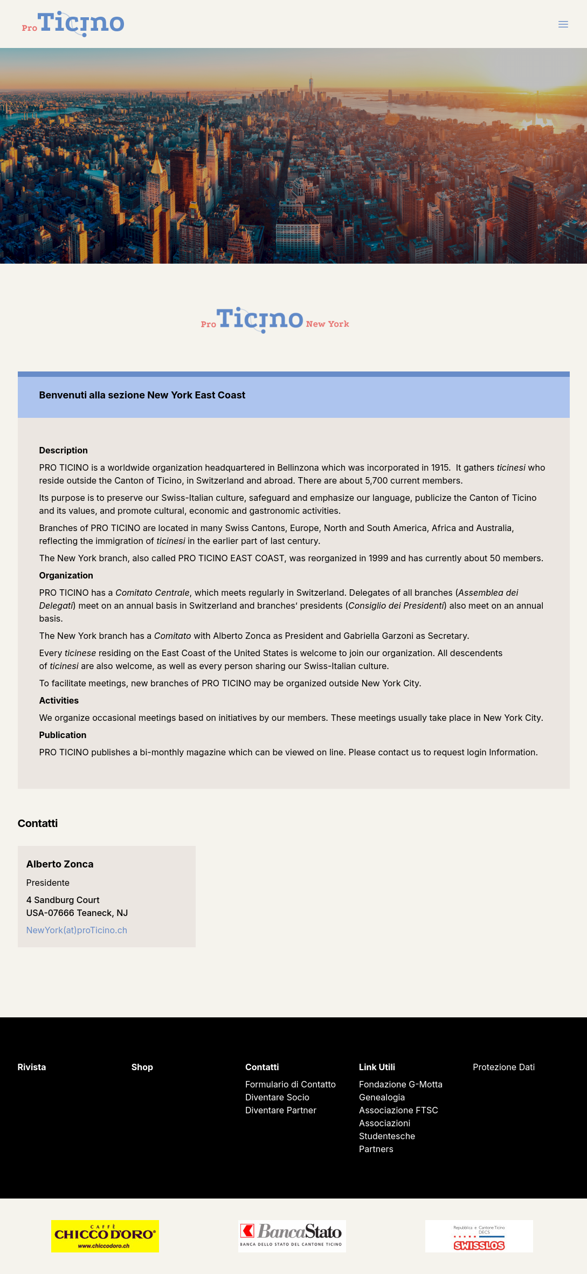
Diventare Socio (277, 1097)
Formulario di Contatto (290, 1084)
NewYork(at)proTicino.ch (77, 930)
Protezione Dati (504, 1067)
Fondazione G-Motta (401, 1084)
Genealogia (382, 1097)
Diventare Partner (280, 1110)
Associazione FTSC (398, 1110)
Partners (376, 1149)
